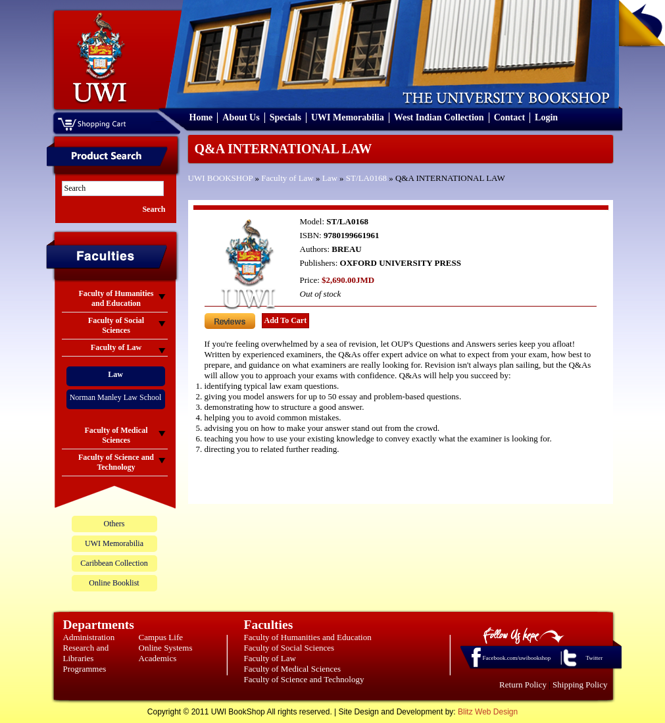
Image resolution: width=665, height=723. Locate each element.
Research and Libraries (86, 653)
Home (201, 117)
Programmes (85, 669)
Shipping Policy (580, 684)
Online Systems (166, 648)
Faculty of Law (287, 178)
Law (329, 178)
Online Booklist (114, 582)
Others (114, 523)
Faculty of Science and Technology (304, 679)
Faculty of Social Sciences (289, 648)
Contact (509, 117)
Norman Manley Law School (116, 397)
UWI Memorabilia (347, 117)
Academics (158, 658)
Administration (89, 637)
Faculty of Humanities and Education (308, 637)
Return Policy (523, 684)
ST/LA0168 (366, 178)
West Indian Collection (439, 117)
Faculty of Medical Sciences (292, 669)
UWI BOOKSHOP (220, 178)
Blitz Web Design (488, 711)
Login (546, 117)
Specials (285, 117)
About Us (240, 117)
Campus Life (161, 637)
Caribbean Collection (113, 563)
